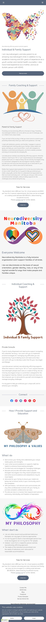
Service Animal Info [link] (23, 599)
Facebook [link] (23, 594)
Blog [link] (23, 592)
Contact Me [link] (23, 587)
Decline (12, 618)
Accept (34, 618)
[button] (5, 2)
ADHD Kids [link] (23, 590)
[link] (42, 2)
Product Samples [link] (23, 596)
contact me (19, 200)
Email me (23, 205)
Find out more (23, 73)
